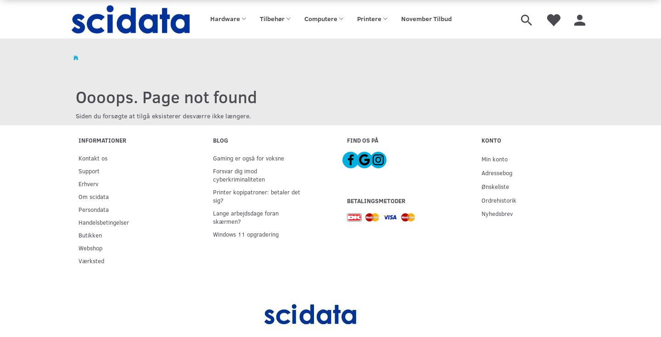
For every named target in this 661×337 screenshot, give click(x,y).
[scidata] (129, 19)
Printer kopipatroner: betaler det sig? (256, 196)
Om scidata (93, 196)
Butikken (90, 235)
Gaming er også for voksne (248, 158)
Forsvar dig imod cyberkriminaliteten (239, 175)
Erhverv (88, 184)
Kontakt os (92, 158)
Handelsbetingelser (103, 222)
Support (89, 171)
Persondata (93, 209)
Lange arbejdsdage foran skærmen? (246, 217)
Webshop (90, 248)
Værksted (91, 261)
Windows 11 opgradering (246, 234)
